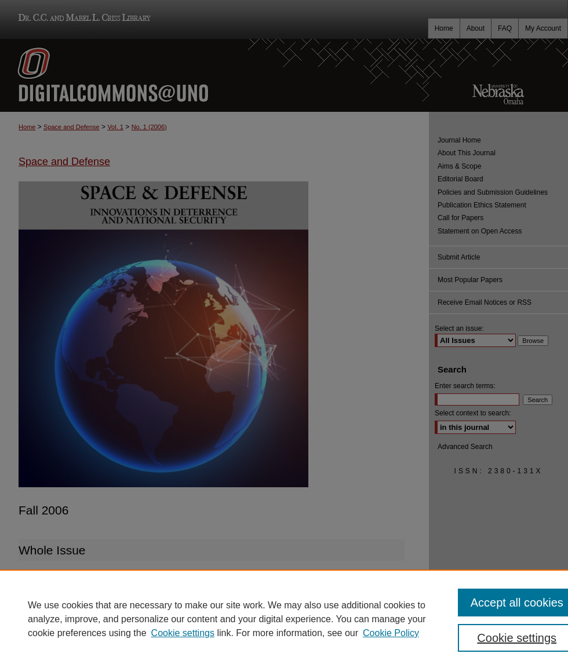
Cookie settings (182, 633)
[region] (284, 619)
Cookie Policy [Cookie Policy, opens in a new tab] (391, 633)
